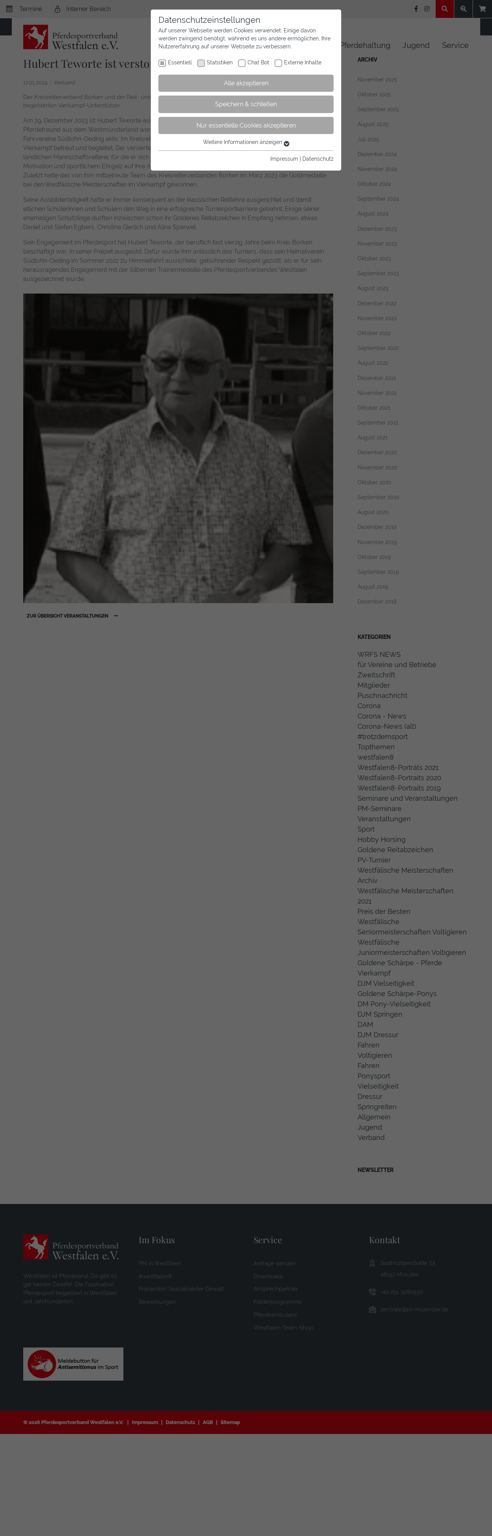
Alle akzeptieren (246, 83)
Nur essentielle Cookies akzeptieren (246, 125)
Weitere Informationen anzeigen (246, 142)
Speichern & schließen (246, 104)
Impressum (284, 159)
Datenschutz (318, 159)
